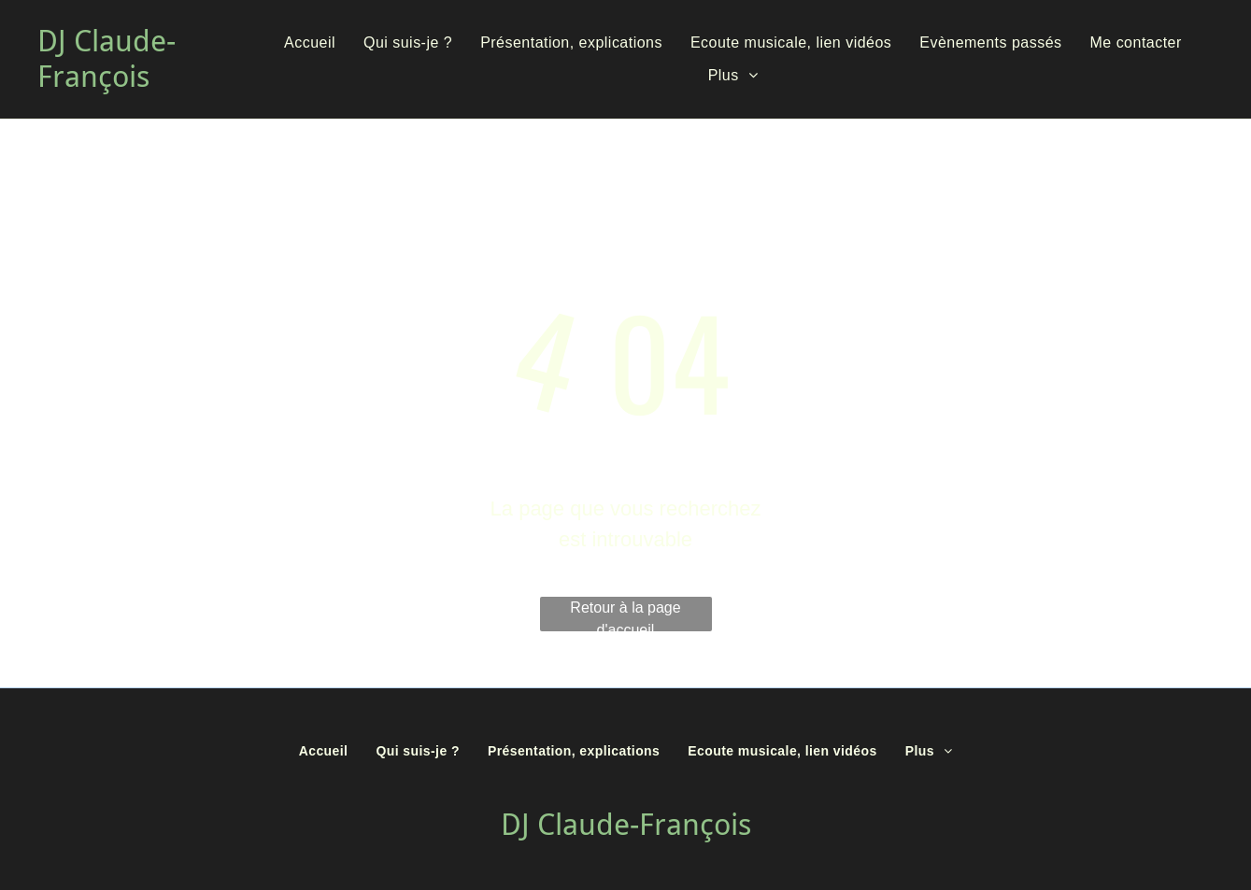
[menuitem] (309, 43)
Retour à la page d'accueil (625, 615)
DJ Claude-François (106, 58)
